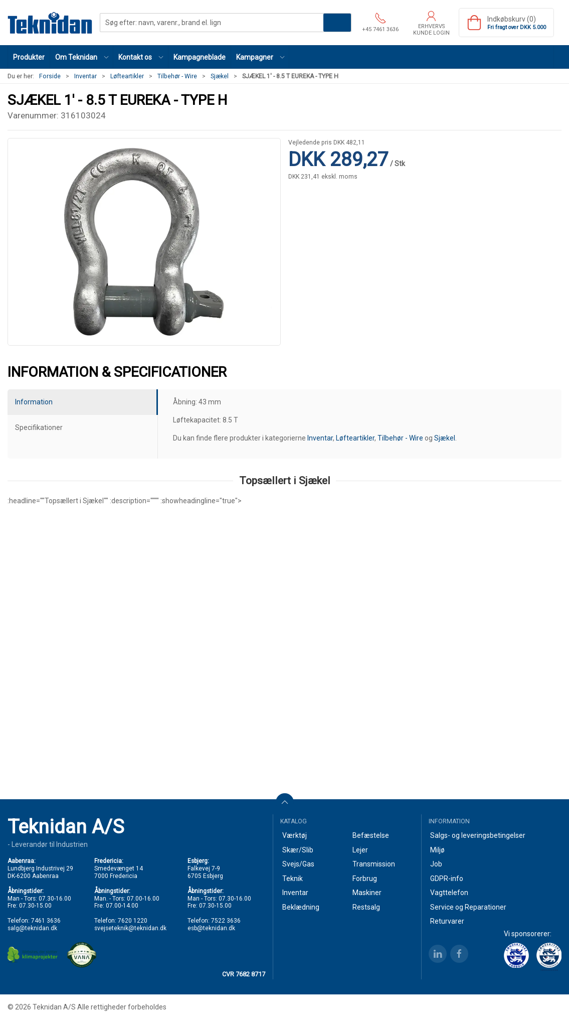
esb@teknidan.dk (211, 928)
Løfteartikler (127, 76)
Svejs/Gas (298, 864)
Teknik (292, 879)
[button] (81, 57)
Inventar (85, 76)
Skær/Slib (297, 850)
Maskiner (367, 893)
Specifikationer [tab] (39, 427)
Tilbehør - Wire (177, 76)
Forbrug (364, 879)
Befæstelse (370, 835)
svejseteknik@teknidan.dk (130, 928)
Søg (337, 23)
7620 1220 (132, 920)
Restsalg (366, 907)
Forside (50, 76)
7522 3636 (226, 920)
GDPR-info (446, 879)
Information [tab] (34, 402)
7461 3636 (46, 920)
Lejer (360, 850)
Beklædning (300, 907)
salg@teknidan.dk (32, 928)
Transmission (373, 864)
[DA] (50, 23)
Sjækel (220, 76)
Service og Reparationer (468, 907)
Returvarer (447, 921)
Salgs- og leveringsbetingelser (477, 835)
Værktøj (294, 835)
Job (436, 864)
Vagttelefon (449, 893)
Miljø (437, 850)
